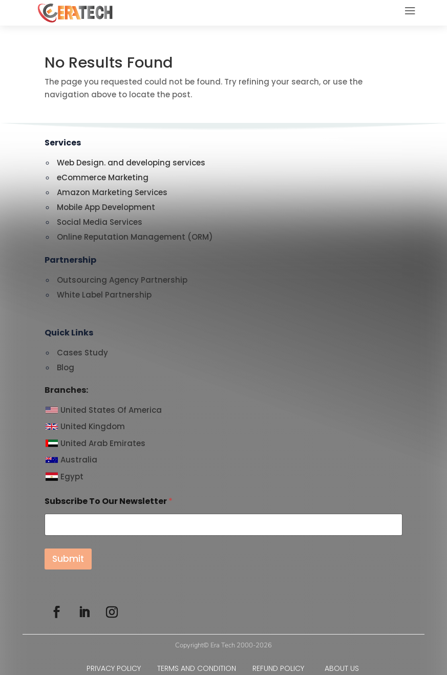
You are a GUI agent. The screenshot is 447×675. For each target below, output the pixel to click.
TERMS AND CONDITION (204, 668)
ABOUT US (343, 668)
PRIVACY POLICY (122, 668)
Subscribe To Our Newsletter (109, 501)
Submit (68, 559)
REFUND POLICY (279, 668)
